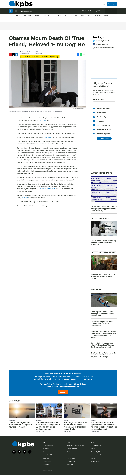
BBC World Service (26, 13)
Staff (44, 467)
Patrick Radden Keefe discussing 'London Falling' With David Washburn (103, 242)
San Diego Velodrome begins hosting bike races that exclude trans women (102, 314)
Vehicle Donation (95, 461)
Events (98, 18)
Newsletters (46, 448)
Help (106, 18)
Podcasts (73, 18)
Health (66, 420)
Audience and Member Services (75, 445)
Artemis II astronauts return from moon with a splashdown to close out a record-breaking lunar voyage (103, 334)
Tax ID (93, 458)
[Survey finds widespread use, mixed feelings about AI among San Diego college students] (49, 410)
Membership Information (97, 452)
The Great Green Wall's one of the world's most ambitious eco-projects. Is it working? (103, 355)
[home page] (20, 4)
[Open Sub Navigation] (21, 18)
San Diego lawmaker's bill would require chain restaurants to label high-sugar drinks (75, 425)
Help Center (70, 464)
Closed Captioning (72, 448)
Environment (12, 420)
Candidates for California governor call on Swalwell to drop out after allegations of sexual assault (104, 425)
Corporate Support (96, 445)
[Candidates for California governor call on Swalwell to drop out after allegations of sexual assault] (104, 410)
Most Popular (97, 289)
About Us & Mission (48, 445)
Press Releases (47, 461)
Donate (63, 392)
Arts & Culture (48, 18)
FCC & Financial (47, 455)
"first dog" (42, 120)
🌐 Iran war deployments (101, 41)
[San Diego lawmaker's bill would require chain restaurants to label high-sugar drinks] (77, 410)
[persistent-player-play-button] (11, 13)
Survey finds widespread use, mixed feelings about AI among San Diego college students (102, 345)
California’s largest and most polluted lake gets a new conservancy (102, 323)
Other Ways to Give (96, 455)
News (18, 18)
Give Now (111, 5)
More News (14, 401)
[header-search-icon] (104, 4)
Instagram (48, 137)
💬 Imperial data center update (103, 48)
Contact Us (70, 452)
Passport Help (71, 461)
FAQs (68, 455)
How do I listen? (71, 458)
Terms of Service (47, 470)
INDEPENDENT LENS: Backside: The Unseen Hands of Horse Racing (103, 276)
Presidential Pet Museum (46, 189)
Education (39, 420)
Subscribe (104, 138)
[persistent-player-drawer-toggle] (111, 12)
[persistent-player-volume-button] (16, 13)
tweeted (25, 198)
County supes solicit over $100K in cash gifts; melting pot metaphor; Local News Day (104, 209)
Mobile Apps (46, 458)
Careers (45, 452)
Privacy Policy (46, 464)
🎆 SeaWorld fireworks (100, 44)
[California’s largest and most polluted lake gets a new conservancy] (22, 410)
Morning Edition (96, 12)
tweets (34, 118)
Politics (93, 420)
